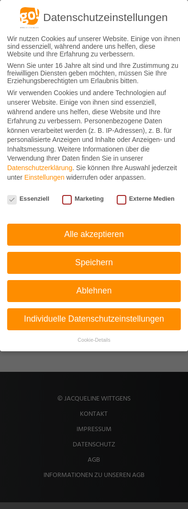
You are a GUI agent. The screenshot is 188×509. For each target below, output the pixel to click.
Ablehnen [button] (94, 290)
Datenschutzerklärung (39, 168)
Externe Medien (146, 198)
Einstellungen (44, 177)
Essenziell (28, 198)
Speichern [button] (94, 262)
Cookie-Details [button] (93, 340)
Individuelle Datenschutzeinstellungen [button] (94, 319)
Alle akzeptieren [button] (94, 234)
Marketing (83, 198)
